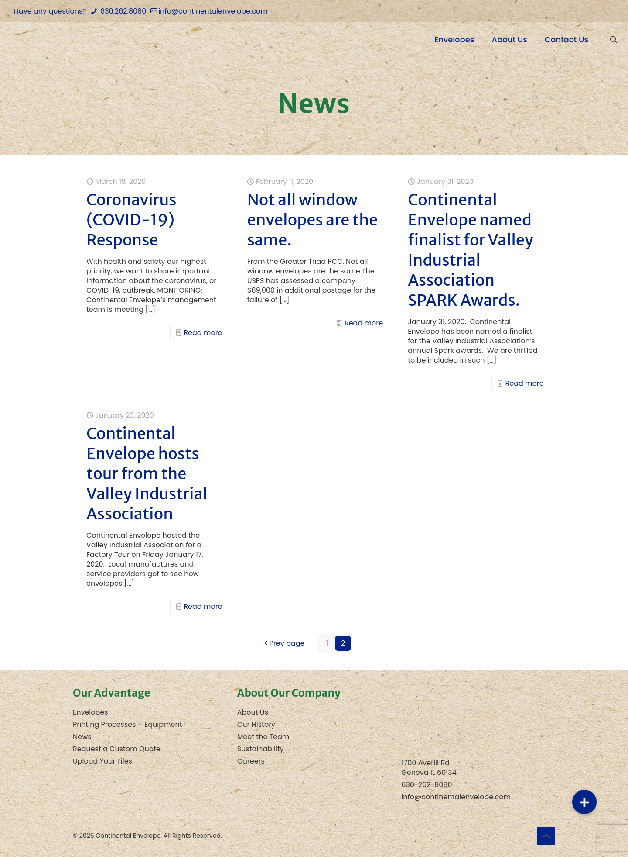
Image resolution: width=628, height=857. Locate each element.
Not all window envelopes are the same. (312, 220)
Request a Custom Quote (116, 749)
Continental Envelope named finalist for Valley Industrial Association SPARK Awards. (470, 250)
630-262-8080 (426, 785)
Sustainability (260, 749)
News (82, 737)
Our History (256, 724)
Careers (251, 761)
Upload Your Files (102, 761)
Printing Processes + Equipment (127, 724)
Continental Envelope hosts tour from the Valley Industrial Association (146, 474)
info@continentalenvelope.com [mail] (213, 11)
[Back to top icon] (546, 836)
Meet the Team (263, 737)
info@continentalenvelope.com (456, 797)
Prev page (284, 643)
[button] (584, 802)
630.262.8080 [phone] (122, 11)
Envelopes (90, 712)
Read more (203, 333)
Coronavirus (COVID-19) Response (131, 220)
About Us (252, 712)
